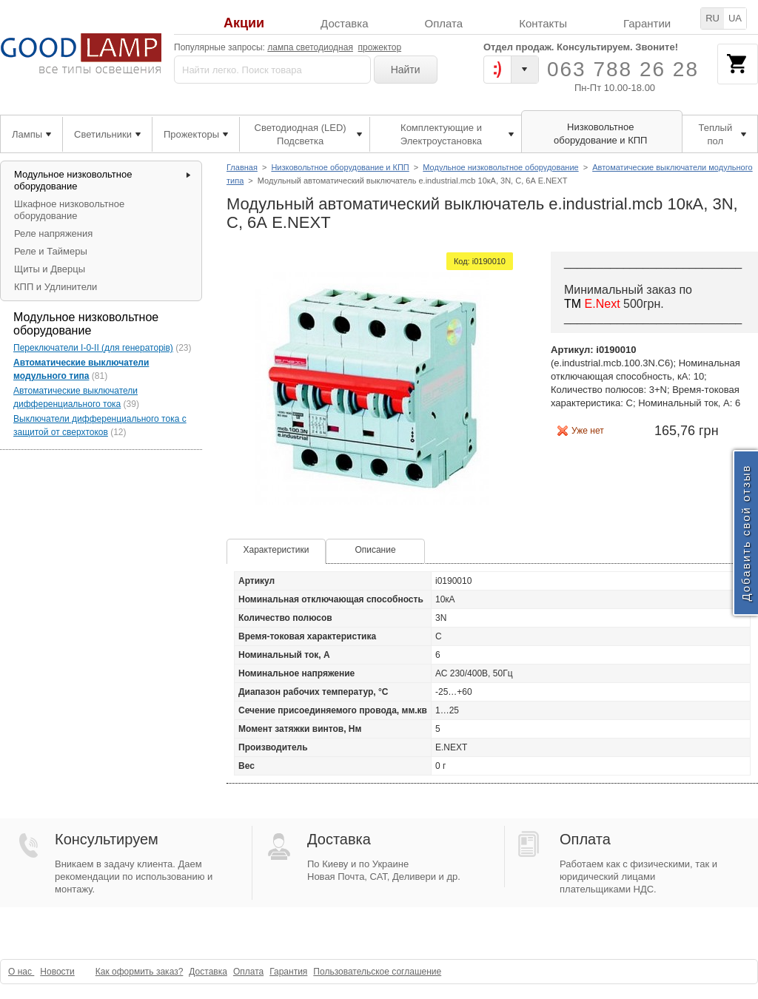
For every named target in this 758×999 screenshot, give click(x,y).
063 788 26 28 (623, 69)
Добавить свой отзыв (745, 532)
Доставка (344, 23)
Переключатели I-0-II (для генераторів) (93, 348)
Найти (405, 69)
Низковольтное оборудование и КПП (340, 167)
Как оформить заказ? (139, 971)
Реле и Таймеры (50, 251)
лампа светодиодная (310, 47)
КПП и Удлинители (55, 286)
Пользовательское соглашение (377, 971)
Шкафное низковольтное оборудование (69, 209)
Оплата (444, 23)
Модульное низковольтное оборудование (500, 167)
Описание (375, 550)
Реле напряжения (53, 233)
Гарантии (647, 23)
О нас (21, 971)
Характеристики (276, 550)
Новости (57, 971)
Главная (242, 167)
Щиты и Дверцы (49, 269)
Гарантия (288, 971)
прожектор (380, 47)
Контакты (543, 23)
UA (735, 18)
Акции (244, 23)
